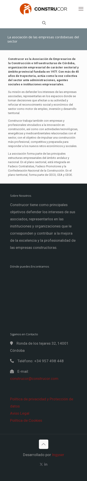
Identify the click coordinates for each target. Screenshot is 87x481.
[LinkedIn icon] (46, 464)
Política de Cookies (26, 420)
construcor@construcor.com (34, 378)
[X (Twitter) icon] (41, 464)
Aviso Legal (19, 413)
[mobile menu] (81, 9)
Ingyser (58, 454)
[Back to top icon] (43, 444)
